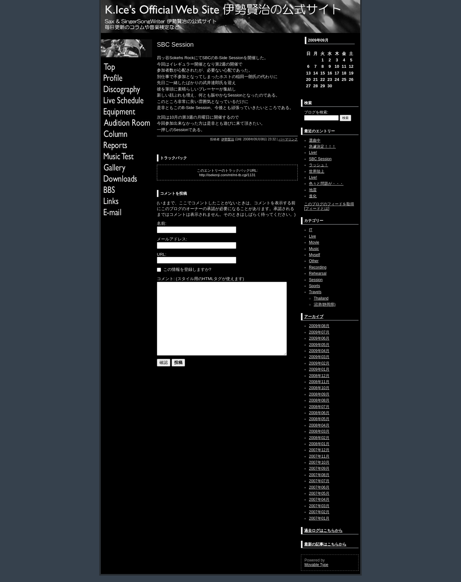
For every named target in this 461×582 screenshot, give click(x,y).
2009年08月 (319, 326)
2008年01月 (319, 444)
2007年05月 (319, 493)
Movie (314, 242)
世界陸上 (316, 171)
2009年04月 (319, 351)
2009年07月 (319, 332)
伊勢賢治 (227, 139)
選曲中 (314, 140)
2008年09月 (319, 394)
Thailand (321, 298)
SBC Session (320, 159)
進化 (313, 196)
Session (316, 280)
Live (312, 236)
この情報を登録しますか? (184, 269)
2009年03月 (319, 357)
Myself (314, 255)
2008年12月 (319, 376)
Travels (315, 292)
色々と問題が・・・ (326, 183)
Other (314, 261)
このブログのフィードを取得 (329, 204)
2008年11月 (319, 382)
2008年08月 (319, 400)
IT (310, 230)
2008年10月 (319, 388)
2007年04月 (319, 499)
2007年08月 (319, 475)
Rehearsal (318, 273)
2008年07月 (319, 407)
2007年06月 (319, 487)
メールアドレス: (172, 239)
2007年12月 (319, 450)
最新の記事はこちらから (325, 544)
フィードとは (316, 208)
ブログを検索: (316, 112)
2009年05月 (319, 344)
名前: (161, 223)
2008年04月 (319, 425)
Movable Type (316, 564)
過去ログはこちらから (323, 530)
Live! (313, 152)
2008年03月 (319, 431)
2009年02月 (319, 363)
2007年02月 (319, 512)
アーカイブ (313, 316)
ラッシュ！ (318, 165)
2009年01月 (319, 369)
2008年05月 (319, 419)
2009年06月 (319, 338)
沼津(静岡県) (325, 304)
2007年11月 (319, 456)
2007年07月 (319, 481)
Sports (314, 286)
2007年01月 (319, 518)
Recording (318, 267)
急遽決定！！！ (322, 146)
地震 (313, 190)
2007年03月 (319, 506)
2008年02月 (319, 438)
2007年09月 (319, 468)
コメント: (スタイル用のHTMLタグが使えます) (200, 278)
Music (314, 249)
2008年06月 (319, 413)
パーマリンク (288, 139)
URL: (161, 254)
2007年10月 (319, 462)
